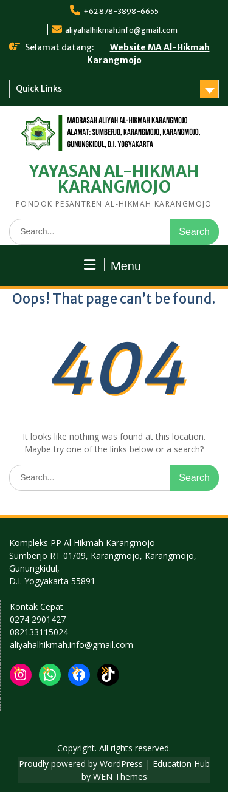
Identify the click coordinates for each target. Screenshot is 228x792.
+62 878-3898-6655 (121, 11)
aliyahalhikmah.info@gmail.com (121, 30)
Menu (112, 265)
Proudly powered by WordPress (81, 764)
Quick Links (39, 88)
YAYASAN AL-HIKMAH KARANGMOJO (114, 179)
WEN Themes (120, 776)
